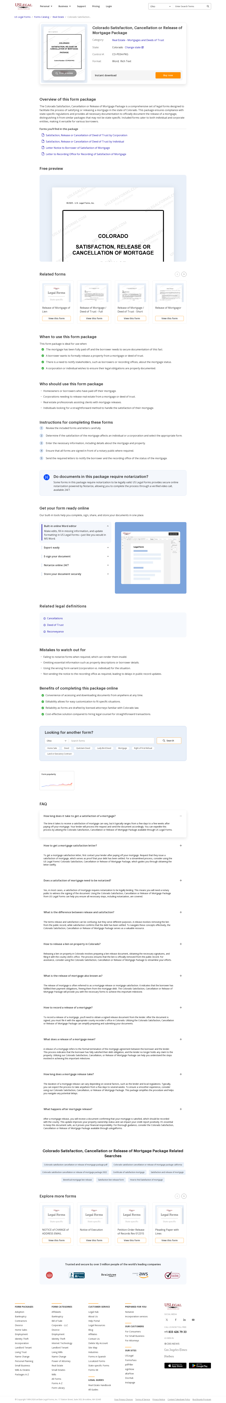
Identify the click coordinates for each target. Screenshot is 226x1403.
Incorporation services (136, 1316)
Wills (54, 1374)
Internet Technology (62, 1343)
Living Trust (21, 1352)
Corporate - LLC (60, 1325)
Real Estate (57, 1365)
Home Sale (52, 748)
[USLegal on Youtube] (193, 1319)
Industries (93, 1352)
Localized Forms (96, 1361)
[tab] (75, 532)
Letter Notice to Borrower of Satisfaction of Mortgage (78, 148)
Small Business (22, 1365)
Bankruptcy (20, 1316)
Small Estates (58, 1369)
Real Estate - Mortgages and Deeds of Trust (138, 40)
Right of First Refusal (143, 748)
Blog (90, 1329)
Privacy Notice (159, 1399)
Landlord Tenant (23, 1347)
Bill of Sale (57, 1320)
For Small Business (134, 1335)
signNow (129, 1369)
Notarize (129, 1311)
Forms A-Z (57, 1383)
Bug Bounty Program (202, 1399)
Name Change (22, 1356)
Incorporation (22, 1343)
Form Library (58, 1387)
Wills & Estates (22, 1369)
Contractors (21, 1320)
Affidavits (56, 1311)
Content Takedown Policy (179, 1399)
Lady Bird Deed (104, 748)
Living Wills (57, 1352)
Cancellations (55, 618)
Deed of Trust (55, 625)
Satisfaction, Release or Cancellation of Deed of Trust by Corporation (86, 135)
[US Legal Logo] (173, 1306)
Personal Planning (24, 1361)
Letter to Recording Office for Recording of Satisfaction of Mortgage (86, 154)
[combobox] (160, 6)
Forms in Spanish (97, 1356)
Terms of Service (142, 1399)
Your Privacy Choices (123, 1399)
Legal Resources (96, 1325)
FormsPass (131, 1360)
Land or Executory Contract (59, 753)
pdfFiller (129, 1364)
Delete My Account (98, 1343)
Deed (66, 748)
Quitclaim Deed (83, 748)
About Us (93, 1316)
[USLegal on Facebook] (175, 1319)
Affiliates (92, 1334)
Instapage (130, 1382)
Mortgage (122, 748)
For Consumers (133, 1331)
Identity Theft (22, 1338)
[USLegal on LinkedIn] (184, 1319)
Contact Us (94, 1338)
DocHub (129, 1377)
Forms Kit (93, 1369)
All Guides (93, 1389)
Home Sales (21, 1329)
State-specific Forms (98, 1365)
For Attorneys (132, 1340)
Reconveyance (55, 631)
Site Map (92, 1347)
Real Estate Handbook (99, 1385)
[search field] (192, 6)
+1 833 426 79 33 (175, 1332)
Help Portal (94, 1320)
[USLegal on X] (166, 1319)
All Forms (56, 1378)
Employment (21, 1334)
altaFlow (129, 1373)
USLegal (129, 1355)
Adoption (19, 1311)
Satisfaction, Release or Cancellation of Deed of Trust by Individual (85, 141)
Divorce (19, 1325)
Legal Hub (93, 1311)
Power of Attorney (61, 1361)
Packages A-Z (22, 1374)
